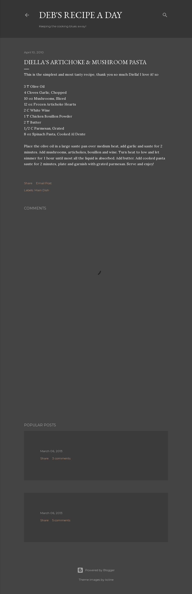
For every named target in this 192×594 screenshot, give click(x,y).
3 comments (61, 458)
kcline (109, 579)
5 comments (61, 520)
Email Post (44, 183)
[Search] (165, 14)
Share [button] (28, 183)
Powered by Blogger (96, 570)
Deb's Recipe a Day (80, 15)
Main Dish (41, 190)
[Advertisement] (96, 375)
